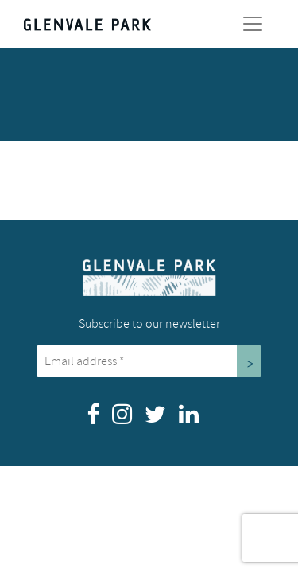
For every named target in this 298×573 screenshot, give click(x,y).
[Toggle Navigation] (252, 24)
